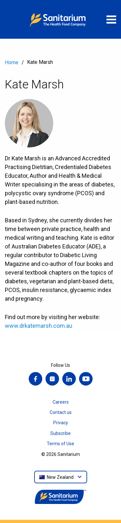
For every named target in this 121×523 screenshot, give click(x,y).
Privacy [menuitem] (60, 422)
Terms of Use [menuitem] (60, 443)
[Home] (60, 19)
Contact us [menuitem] (61, 412)
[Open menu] (111, 19)
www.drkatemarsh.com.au (38, 325)
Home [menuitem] (11, 62)
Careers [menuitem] (61, 402)
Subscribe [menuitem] (60, 433)
